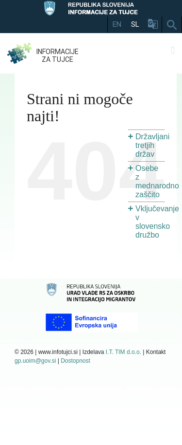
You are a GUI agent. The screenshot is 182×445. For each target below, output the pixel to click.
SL (135, 24)
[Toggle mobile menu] (173, 50)
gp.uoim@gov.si (35, 360)
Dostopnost (75, 360)
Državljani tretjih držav (152, 145)
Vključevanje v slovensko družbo (157, 221)
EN (117, 24)
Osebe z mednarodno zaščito (157, 181)
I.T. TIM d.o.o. (123, 352)
